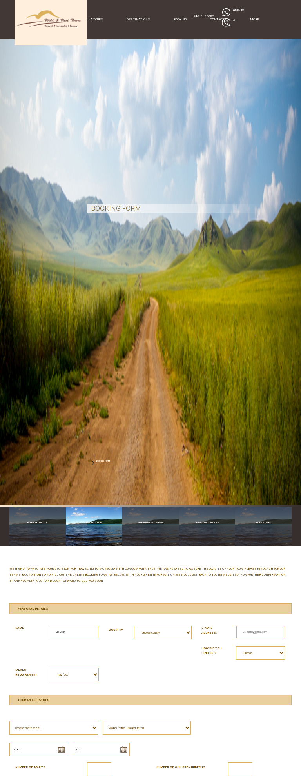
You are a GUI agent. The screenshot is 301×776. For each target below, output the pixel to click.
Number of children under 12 (180, 767)
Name (19, 628)
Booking (180, 19)
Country (116, 630)
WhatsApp (238, 9)
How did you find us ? (211, 651)
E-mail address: (209, 630)
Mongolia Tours (89, 19)
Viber (235, 20)
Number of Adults (30, 767)
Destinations (138, 19)
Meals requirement (26, 672)
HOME (89, 461)
